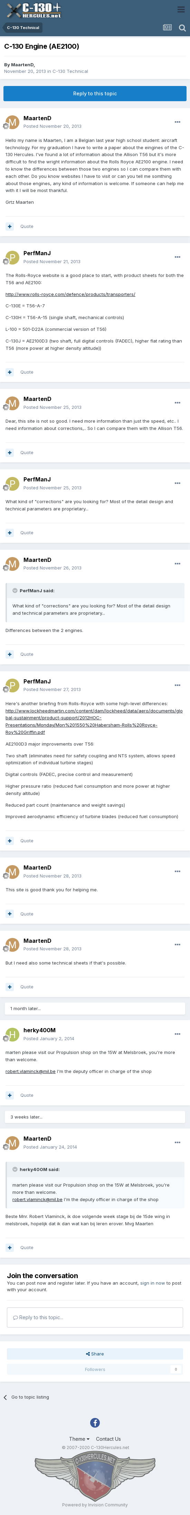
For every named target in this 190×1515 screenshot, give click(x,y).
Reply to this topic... (38, 1317)
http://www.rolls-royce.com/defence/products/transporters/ (70, 294)
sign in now (152, 1283)
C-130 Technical (70, 71)
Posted (52, 126)
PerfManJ (37, 253)
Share (95, 1354)
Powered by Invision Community (95, 1504)
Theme (79, 1439)
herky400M (39, 1030)
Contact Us (108, 1439)
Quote (27, 226)
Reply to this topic (95, 93)
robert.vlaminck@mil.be (31, 1071)
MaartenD (22, 64)
